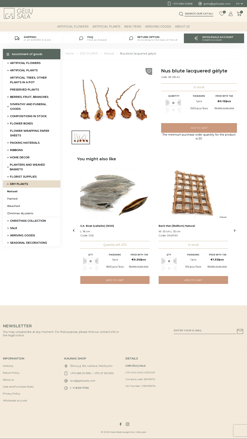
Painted (12, 198)
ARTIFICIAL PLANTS (106, 28)
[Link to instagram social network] (127, 424)
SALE (13, 228)
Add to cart (199, 127)
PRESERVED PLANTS (24, 89)
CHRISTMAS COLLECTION (28, 220)
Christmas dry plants (20, 213)
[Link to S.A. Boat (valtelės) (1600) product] (115, 193)
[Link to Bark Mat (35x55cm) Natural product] (193, 193)
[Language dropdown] (240, 3)
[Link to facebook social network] (120, 424)
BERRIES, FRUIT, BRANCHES (29, 97)
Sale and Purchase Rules (18, 386)
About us (182, 28)
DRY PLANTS (19, 184)
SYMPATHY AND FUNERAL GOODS (28, 106)
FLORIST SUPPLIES (23, 176)
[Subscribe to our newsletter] (240, 332)
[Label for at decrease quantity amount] (167, 103)
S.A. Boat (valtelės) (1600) (97, 225)
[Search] (198, 15)
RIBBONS (16, 150)
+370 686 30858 (183, 3)
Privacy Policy (11, 393)
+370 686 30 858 (80, 373)
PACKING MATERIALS (25, 142)
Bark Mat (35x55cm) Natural (177, 225)
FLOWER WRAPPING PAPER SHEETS (29, 133)
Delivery (8, 365)
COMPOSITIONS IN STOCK (28, 116)
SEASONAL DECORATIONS (28, 242)
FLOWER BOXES (21, 123)
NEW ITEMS (132, 28)
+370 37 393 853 (104, 373)
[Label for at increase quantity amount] (179, 103)
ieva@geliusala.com (82, 380)
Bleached (13, 205)
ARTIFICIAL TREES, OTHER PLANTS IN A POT (28, 80)
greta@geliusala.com (216, 3)
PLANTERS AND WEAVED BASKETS (27, 167)
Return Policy (11, 372)
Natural (12, 191)
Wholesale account (15, 400)
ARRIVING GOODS (158, 28)
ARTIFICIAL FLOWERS (73, 28)
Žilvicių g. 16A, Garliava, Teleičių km (91, 365)
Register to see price (224, 108)
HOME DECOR (20, 157)
